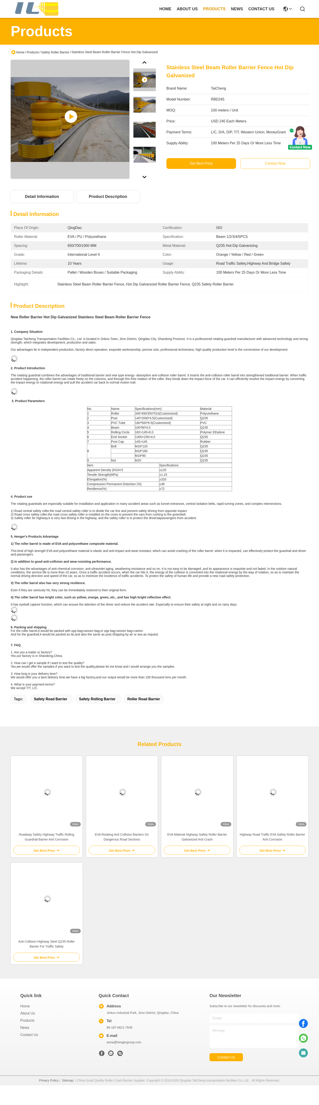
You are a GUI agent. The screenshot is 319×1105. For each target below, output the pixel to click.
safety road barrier (50, 699)
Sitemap (67, 1080)
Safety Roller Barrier (55, 52)
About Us (27, 1013)
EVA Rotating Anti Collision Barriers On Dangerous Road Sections (122, 837)
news (237, 9)
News (24, 1028)
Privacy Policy (48, 1080)
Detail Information (42, 196)
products (214, 9)
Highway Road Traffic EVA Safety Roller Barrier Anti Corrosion (272, 837)
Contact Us (29, 1035)
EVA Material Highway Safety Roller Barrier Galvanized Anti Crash (197, 837)
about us (187, 9)
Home (165, 9)
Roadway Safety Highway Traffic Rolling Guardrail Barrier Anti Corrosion (46, 837)
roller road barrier (143, 699)
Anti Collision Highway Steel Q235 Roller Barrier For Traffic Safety (46, 944)
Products (33, 52)
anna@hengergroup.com (124, 1042)
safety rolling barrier (97, 699)
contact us (261, 9)
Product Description (108, 196)
